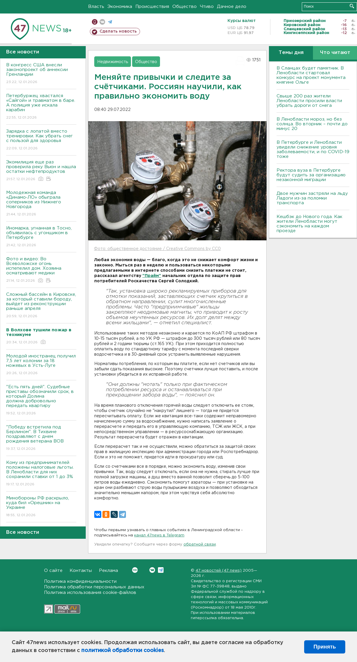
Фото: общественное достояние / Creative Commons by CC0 (157, 249)
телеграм (110, 22)
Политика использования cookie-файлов (90, 593)
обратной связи (199, 544)
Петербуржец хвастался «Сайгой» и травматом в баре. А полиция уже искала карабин (41, 107)
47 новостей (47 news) (219, 570)
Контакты (81, 571)
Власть (96, 7)
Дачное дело (231, 7)
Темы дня (291, 52)
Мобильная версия (94, 22)
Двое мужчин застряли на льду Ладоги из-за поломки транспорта (312, 198)
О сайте (53, 571)
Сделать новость (118, 31)
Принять (325, 647)
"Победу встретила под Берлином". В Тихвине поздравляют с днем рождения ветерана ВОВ (41, 438)
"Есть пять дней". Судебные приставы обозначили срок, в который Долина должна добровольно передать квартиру (41, 400)
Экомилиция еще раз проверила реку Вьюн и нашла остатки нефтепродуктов (41, 171)
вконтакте (102, 22)
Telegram (161, 570)
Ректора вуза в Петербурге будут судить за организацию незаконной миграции (311, 175)
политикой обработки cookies (122, 650)
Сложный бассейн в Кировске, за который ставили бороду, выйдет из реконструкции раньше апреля (41, 306)
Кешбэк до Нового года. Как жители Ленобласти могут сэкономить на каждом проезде (309, 224)
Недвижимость (112, 62)
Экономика (119, 7)
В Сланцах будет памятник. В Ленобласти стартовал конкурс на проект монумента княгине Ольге (311, 75)
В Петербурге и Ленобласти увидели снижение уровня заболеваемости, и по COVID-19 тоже (313, 149)
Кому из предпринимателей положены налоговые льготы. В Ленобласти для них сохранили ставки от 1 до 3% (41, 474)
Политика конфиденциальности (80, 581)
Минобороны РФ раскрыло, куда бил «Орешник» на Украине (41, 507)
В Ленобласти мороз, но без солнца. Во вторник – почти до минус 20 (312, 124)
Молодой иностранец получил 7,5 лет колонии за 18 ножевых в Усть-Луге (41, 365)
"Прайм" (151, 276)
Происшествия (152, 7)
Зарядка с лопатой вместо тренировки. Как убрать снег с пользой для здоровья (41, 140)
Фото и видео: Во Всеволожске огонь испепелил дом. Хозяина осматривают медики (41, 270)
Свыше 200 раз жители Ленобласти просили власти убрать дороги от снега (309, 100)
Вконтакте (135, 570)
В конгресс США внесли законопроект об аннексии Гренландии (41, 74)
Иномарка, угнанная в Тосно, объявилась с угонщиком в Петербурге (41, 237)
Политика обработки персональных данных (94, 587)
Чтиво (207, 7)
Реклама (108, 571)
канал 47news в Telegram (159, 535)
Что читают (335, 52)
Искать (352, 6)
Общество (184, 7)
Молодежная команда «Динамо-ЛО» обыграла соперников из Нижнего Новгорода (41, 204)
